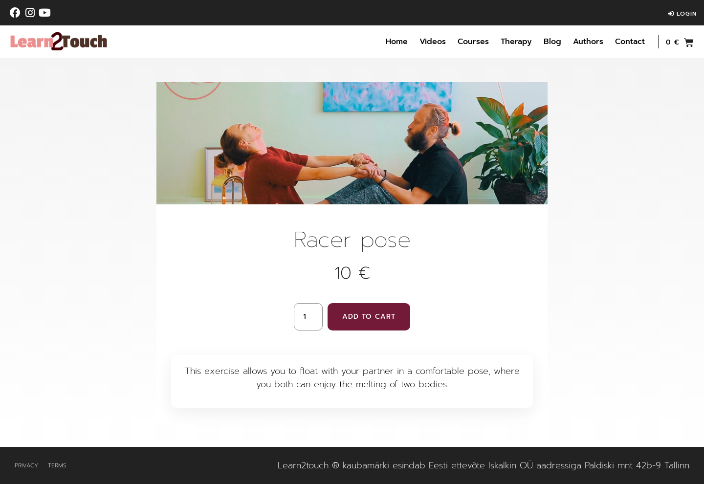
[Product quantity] (308, 316)
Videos (432, 41)
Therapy (516, 41)
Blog (552, 41)
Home (397, 41)
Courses (473, 41)
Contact (630, 41)
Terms (57, 465)
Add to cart (369, 316)
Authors (588, 41)
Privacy (26, 465)
